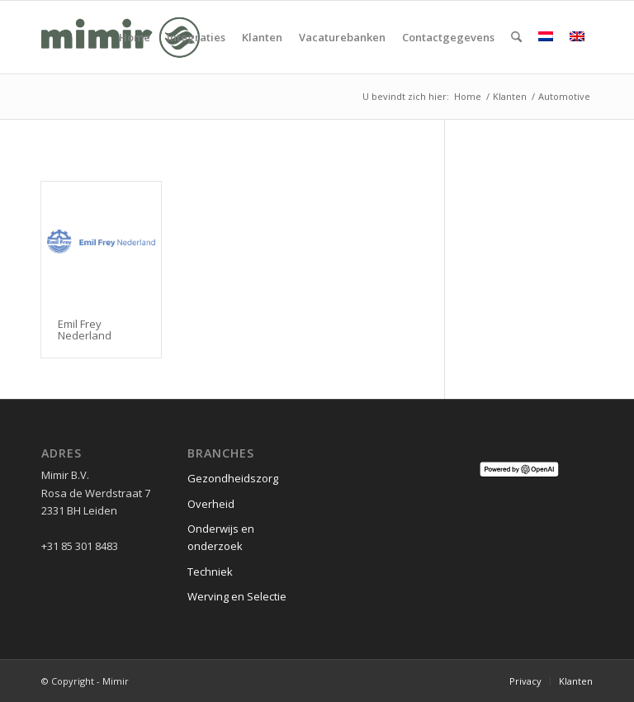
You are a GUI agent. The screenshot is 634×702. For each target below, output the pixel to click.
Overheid (210, 503)
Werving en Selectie (236, 596)
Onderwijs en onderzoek (220, 537)
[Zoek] (516, 37)
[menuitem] (134, 37)
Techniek (210, 571)
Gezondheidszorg (232, 478)
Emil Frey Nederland (84, 329)
